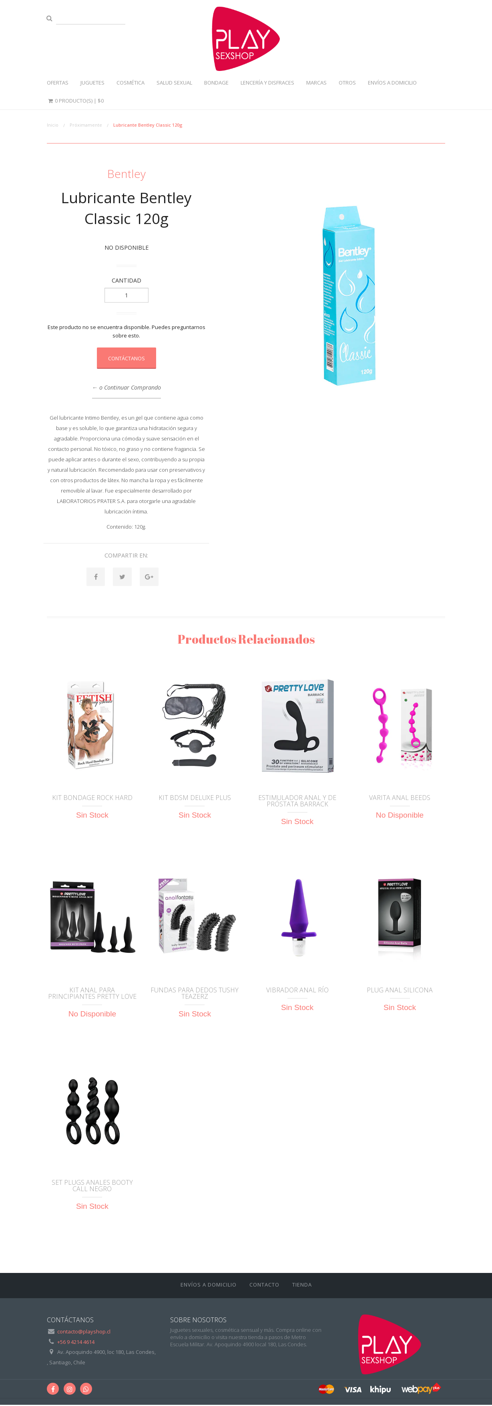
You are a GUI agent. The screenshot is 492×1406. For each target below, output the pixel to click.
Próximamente (86, 125)
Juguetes (92, 82)
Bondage (216, 82)
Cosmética (130, 82)
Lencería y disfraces (267, 82)
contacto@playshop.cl (83, 1332)
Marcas (316, 82)
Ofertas (57, 82)
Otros (347, 82)
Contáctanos (126, 358)
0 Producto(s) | (75, 100)
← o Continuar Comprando (126, 387)
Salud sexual (174, 82)
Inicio (52, 125)
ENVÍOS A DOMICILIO (392, 82)
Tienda (302, 1285)
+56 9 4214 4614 (75, 1343)
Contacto (264, 1285)
